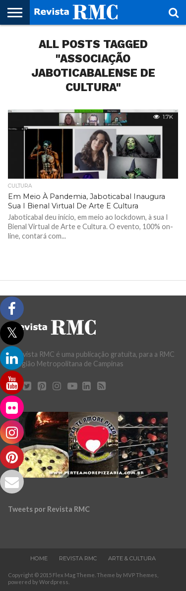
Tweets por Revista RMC (49, 509)
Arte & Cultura (132, 558)
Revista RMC (78, 558)
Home (39, 558)
